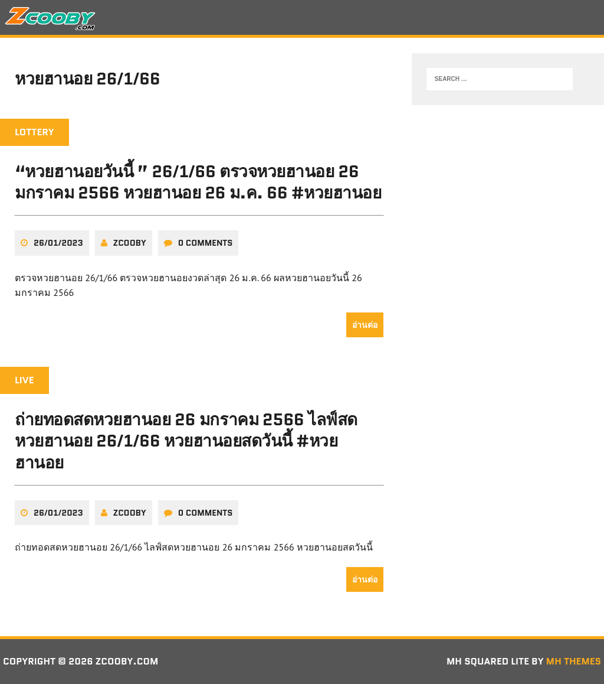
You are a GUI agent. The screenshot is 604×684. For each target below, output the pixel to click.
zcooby (129, 243)
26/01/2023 (58, 243)
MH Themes (573, 661)
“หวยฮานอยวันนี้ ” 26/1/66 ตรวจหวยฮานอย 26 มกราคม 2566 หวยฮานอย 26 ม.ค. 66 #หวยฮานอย (198, 181)
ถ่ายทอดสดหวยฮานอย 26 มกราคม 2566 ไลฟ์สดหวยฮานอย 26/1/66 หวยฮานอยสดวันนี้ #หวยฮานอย (186, 441)
